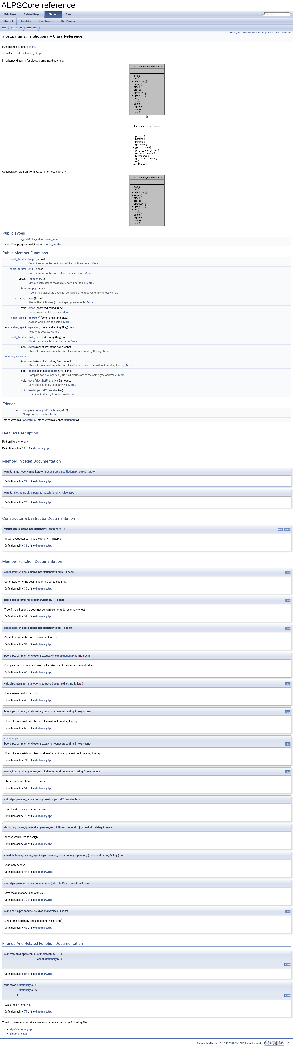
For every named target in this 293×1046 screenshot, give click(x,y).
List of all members (283, 33)
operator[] (34, 317)
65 (25, 728)
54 (25, 788)
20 (25, 502)
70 (25, 899)
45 (25, 700)
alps (4, 28)
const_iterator (53, 244)
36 (25, 545)
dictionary (32, 28)
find (30, 337)
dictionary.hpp (29, 53)
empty (32, 288)
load (31, 390)
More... (33, 46)
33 (25, 644)
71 (25, 760)
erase (31, 307)
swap (26, 410)
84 (25, 973)
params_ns (16, 28)
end (30, 268)
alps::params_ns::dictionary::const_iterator (70, 471)
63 (25, 672)
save (31, 380)
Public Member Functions (253, 33)
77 (25, 1011)
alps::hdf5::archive (47, 380)
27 (25, 481)
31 (25, 843)
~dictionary (35, 278)
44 (25, 871)
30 (25, 588)
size (30, 298)
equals (32, 370)
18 (23, 448)
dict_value (37, 239)
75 (25, 816)
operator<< (29, 419)
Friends (269, 33)
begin (31, 259)
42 (25, 927)
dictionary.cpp (43, 672)
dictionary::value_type (17, 827)
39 (25, 616)
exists (32, 346)
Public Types (234, 33)
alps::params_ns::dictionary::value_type (50, 492)
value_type (51, 239)
